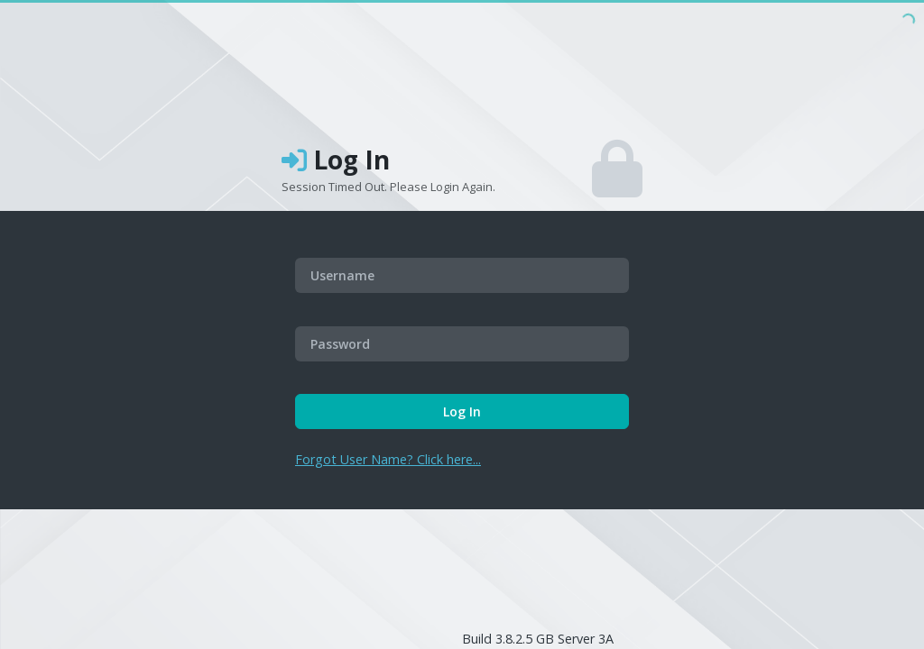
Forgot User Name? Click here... (388, 459)
